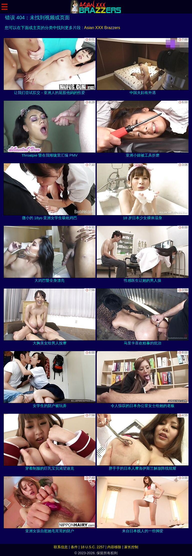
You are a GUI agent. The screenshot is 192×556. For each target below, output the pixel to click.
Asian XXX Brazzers (102, 28)
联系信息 (61, 547)
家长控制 (131, 547)
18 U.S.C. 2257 (92, 547)
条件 (74, 547)
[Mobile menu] (4, 7)
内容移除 (114, 547)
